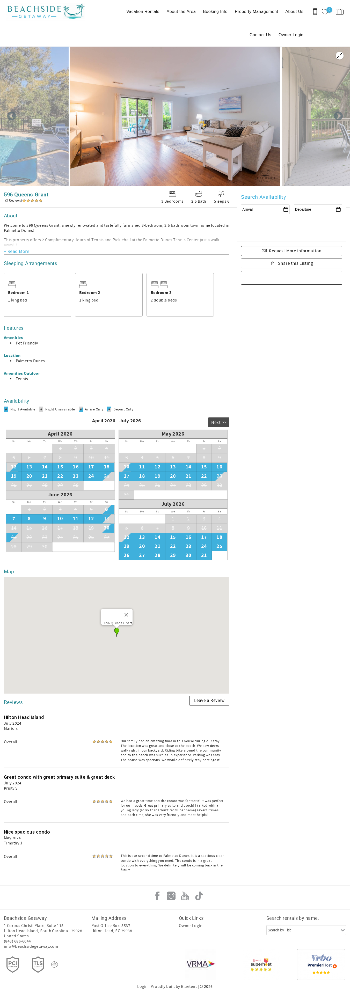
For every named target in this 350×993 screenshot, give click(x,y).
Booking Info (215, 11)
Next (338, 116)
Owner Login (291, 35)
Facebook (157, 896)
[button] (116, 632)
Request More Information (295, 251)
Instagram (171, 896)
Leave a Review (209, 700)
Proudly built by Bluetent (174, 986)
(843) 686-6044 (17, 941)
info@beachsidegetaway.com (31, 946)
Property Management (256, 11)
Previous (11, 116)
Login (142, 986)
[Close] (126, 615)
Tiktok (199, 896)
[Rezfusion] (54, 964)
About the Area (181, 11)
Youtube (185, 896)
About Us (294, 11)
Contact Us (260, 35)
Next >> (218, 422)
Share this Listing (295, 263)
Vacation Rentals (142, 11)
